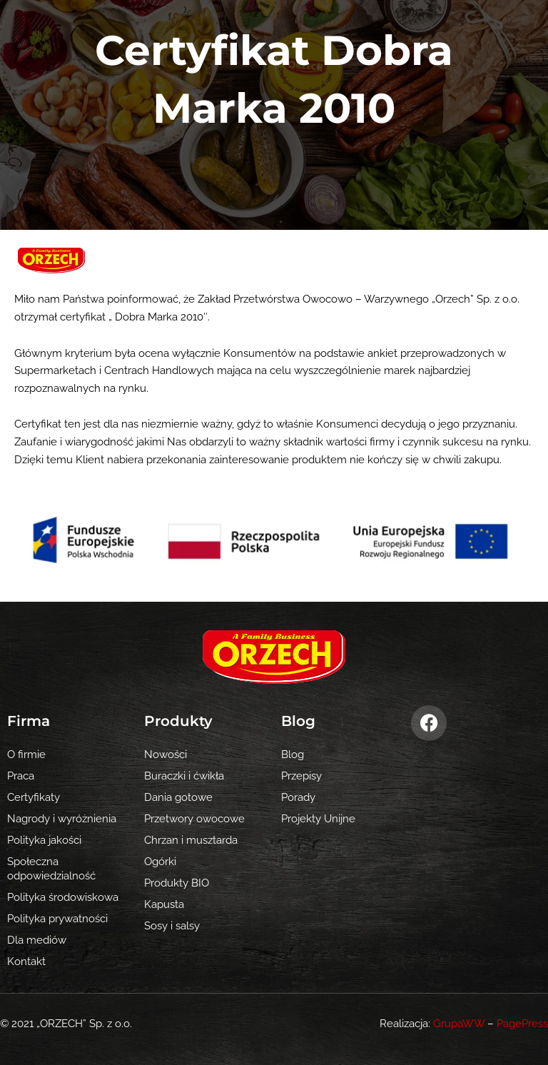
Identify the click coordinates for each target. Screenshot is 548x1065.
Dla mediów (36, 940)
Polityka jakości (44, 840)
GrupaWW (458, 1023)
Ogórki (160, 861)
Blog (292, 754)
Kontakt (26, 961)
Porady (298, 797)
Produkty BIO (176, 883)
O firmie (26, 754)
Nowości (165, 754)
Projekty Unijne (318, 818)
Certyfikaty (33, 797)
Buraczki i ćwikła (184, 775)
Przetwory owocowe (194, 818)
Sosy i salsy (172, 925)
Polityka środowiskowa (62, 897)
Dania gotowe (178, 797)
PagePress (522, 1023)
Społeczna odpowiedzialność (51, 868)
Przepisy (301, 775)
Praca (20, 775)
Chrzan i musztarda (191, 840)
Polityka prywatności (57, 918)
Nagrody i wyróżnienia (61, 818)
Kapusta (164, 904)
